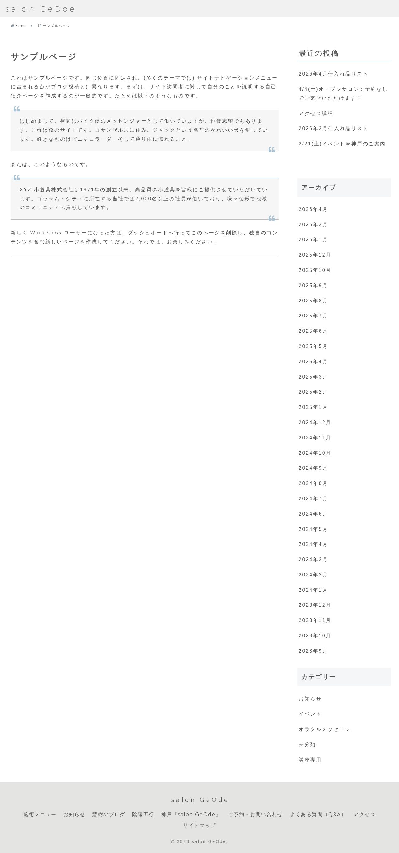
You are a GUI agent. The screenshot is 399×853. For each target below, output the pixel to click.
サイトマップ (199, 825)
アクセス (364, 814)
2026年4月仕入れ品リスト (333, 73)
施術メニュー (40, 814)
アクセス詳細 (316, 113)
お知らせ (74, 814)
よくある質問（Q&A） (318, 814)
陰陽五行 (143, 814)
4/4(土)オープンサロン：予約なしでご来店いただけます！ (343, 93)
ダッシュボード (148, 232)
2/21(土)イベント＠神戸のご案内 (342, 143)
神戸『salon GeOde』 (191, 814)
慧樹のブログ (108, 814)
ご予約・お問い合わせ (255, 814)
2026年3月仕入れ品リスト (333, 128)
